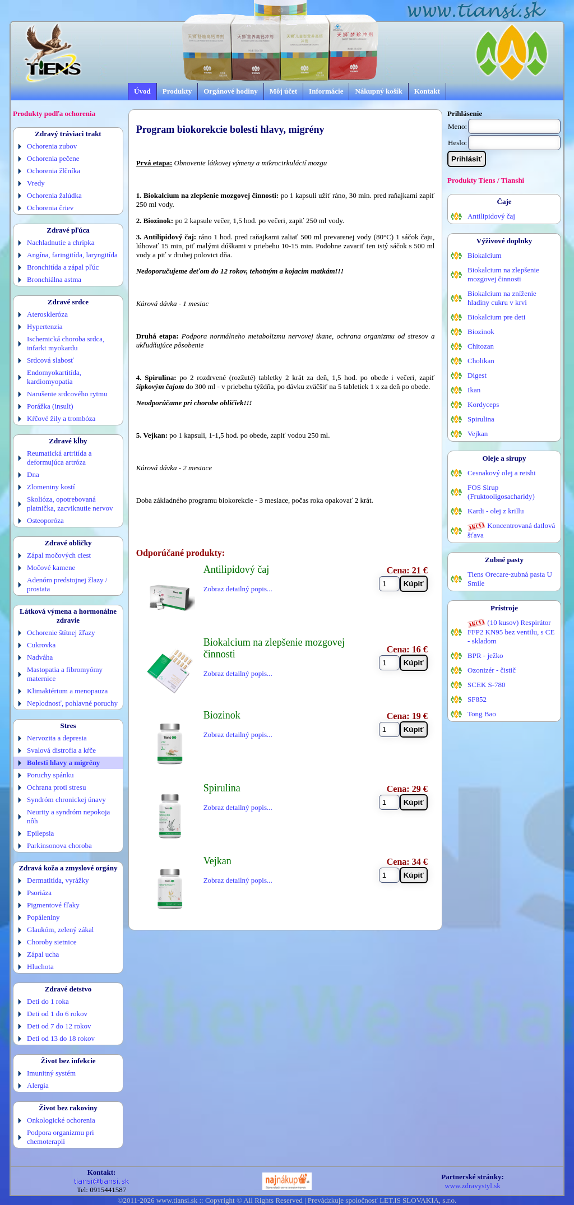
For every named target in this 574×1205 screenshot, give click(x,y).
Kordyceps (483, 404)
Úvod (142, 91)
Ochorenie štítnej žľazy (61, 632)
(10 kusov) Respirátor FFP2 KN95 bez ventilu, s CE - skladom (510, 631)
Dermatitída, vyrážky (58, 880)
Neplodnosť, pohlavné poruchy (72, 703)
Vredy (36, 183)
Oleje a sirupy (504, 458)
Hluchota (40, 966)
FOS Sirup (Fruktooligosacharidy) (501, 491)
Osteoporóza (45, 520)
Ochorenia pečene (53, 158)
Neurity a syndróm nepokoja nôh (68, 816)
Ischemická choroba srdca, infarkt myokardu (65, 343)
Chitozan (480, 346)
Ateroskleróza (47, 314)
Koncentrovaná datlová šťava (511, 530)
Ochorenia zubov (52, 146)
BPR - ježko (485, 655)
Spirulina (480, 419)
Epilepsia (40, 833)
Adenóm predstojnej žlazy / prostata (67, 584)
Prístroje (504, 608)
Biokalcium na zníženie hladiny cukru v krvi (501, 298)
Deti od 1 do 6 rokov (57, 1013)
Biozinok (480, 331)
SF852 (477, 699)
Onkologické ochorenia (61, 1120)
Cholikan (480, 360)
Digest (477, 375)
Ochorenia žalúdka (54, 195)
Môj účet (283, 91)
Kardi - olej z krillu (495, 511)
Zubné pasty (504, 559)
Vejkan (477, 433)
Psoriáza (39, 892)
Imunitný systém (51, 1073)
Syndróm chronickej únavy (66, 799)
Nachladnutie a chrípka (61, 242)
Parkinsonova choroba (59, 845)
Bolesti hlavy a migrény (63, 762)
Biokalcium (484, 255)
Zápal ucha (43, 954)
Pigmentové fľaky (53, 905)
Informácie (326, 91)
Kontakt (427, 91)
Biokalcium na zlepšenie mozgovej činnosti (503, 274)
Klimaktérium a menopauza (67, 691)
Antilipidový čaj (491, 216)
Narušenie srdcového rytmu (67, 394)
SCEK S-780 (486, 684)
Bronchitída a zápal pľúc (63, 267)
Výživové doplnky (504, 241)
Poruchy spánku (50, 775)
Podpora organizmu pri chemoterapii (60, 1137)
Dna (33, 474)
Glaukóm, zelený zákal (60, 929)
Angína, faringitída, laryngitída (72, 255)
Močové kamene (51, 567)
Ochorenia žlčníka (53, 170)
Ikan (473, 390)
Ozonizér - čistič (491, 670)
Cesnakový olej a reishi (501, 473)
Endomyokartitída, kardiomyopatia (54, 377)
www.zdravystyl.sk (473, 1185)
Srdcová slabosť (50, 360)
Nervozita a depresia (57, 738)
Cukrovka (41, 645)
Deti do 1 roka (48, 1001)
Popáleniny (43, 917)
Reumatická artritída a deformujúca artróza (59, 457)
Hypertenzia (45, 326)
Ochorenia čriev (50, 207)
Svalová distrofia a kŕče (61, 750)
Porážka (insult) (50, 406)
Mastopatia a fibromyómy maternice (65, 674)
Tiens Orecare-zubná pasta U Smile (509, 578)
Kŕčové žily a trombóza (61, 418)
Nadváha (40, 657)
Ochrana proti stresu (56, 787)
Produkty (177, 91)
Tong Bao (481, 714)
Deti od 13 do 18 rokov (61, 1038)
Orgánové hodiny (230, 91)
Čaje (504, 201)
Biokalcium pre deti (496, 317)
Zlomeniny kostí (51, 487)
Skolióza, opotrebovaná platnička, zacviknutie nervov (70, 503)
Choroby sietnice (51, 942)
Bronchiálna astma (54, 279)
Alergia (38, 1085)
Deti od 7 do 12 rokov (59, 1026)
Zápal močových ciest (59, 555)
